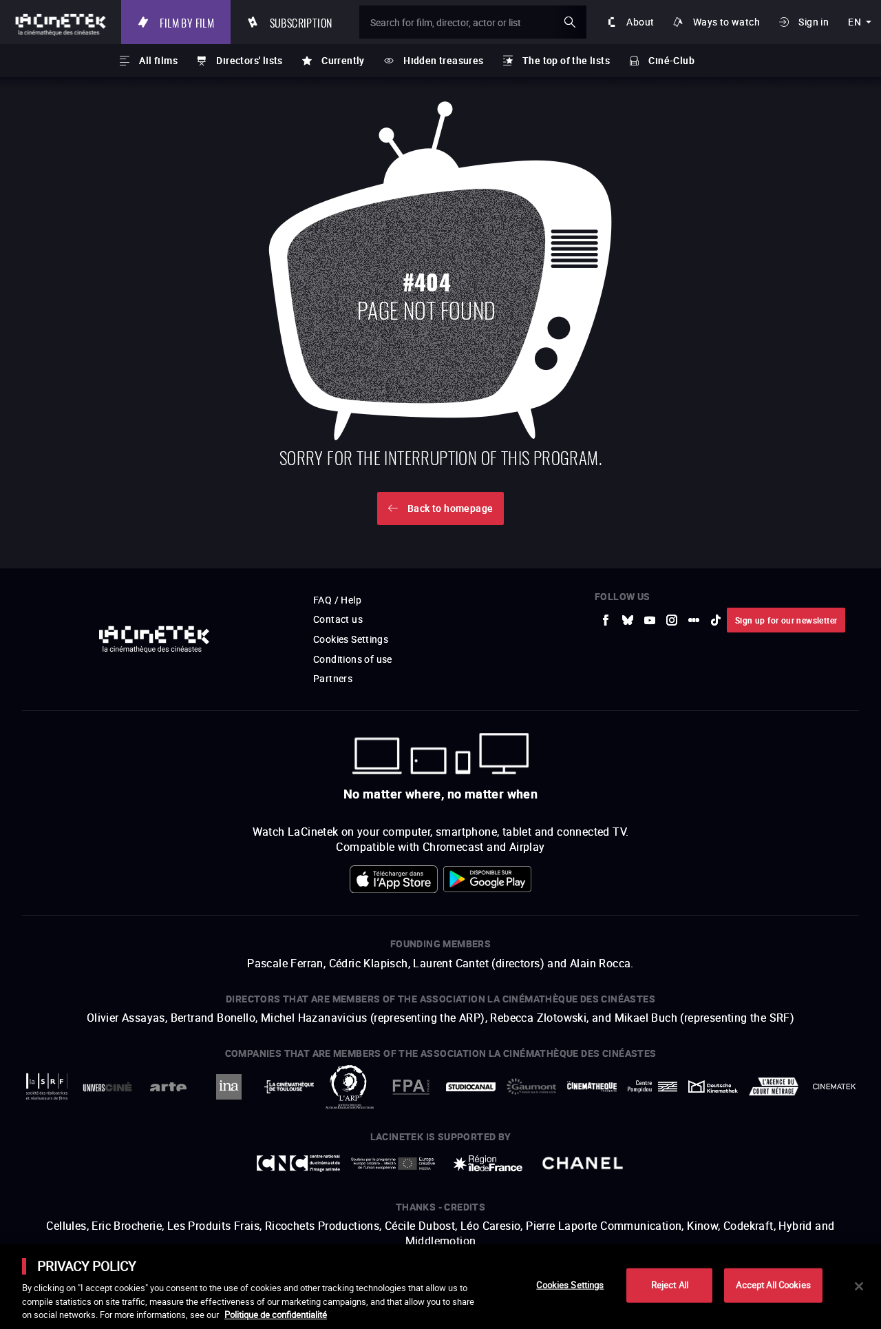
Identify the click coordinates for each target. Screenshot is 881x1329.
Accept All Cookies (773, 1285)
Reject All (669, 1285)
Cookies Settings (570, 1285)
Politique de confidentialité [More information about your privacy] (275, 1314)
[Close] (859, 1286)
